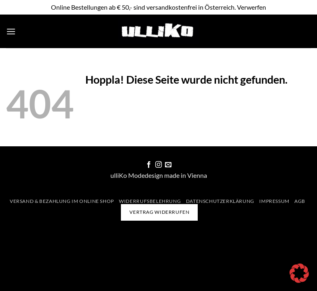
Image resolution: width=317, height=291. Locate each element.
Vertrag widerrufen (159, 212)
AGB (299, 201)
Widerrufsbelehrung (150, 201)
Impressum (274, 201)
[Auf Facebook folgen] (148, 165)
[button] (11, 31)
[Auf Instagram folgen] (158, 165)
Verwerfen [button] (251, 7)
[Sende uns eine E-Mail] (168, 165)
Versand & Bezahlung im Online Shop (62, 201)
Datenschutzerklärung (220, 201)
